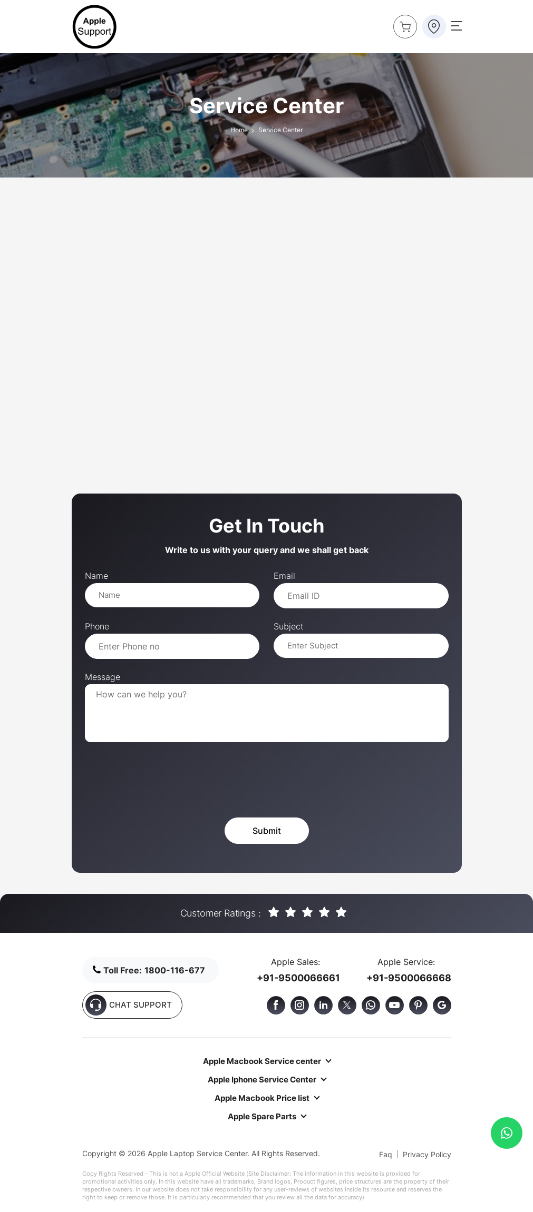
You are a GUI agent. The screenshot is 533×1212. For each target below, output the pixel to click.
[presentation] (165, 781)
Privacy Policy (427, 1154)
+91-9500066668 (408, 977)
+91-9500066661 (298, 977)
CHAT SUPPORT (128, 1005)
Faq (385, 1154)
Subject (289, 626)
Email (284, 575)
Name (96, 575)
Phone (97, 626)
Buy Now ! (402, 23)
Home (239, 130)
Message (102, 677)
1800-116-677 (174, 970)
